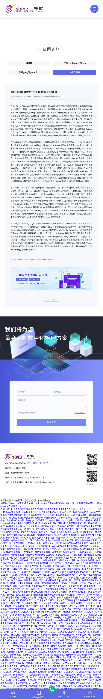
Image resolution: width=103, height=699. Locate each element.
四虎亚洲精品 (85, 646)
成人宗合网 (31, 680)
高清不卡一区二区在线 (33, 669)
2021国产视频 (84, 526)
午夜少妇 (30, 520)
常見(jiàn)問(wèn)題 (28, 72)
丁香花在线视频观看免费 (19, 637)
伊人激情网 (63, 652)
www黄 (59, 620)
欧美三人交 (86, 680)
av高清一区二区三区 (61, 512)
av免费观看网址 (87, 623)
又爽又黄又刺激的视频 (20, 620)
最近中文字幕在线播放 (18, 617)
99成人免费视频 (12, 512)
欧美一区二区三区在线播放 (65, 623)
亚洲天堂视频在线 (78, 592)
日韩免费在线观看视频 (63, 552)
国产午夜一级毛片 (74, 529)
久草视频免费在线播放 (90, 620)
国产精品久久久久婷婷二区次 (72, 632)
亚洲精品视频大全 (93, 523)
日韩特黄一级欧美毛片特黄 (78, 674)
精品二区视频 (57, 529)
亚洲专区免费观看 (48, 523)
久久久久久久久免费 (55, 509)
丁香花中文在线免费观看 (19, 557)
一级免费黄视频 (35, 646)
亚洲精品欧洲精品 (20, 569)
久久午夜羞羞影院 (71, 535)
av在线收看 (76, 555)
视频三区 (72, 646)
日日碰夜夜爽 (18, 555)
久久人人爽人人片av (46, 660)
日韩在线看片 (35, 543)
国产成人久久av (77, 557)
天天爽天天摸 (13, 649)
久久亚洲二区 (63, 555)
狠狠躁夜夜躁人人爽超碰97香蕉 (77, 686)
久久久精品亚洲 (81, 512)
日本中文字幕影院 (20, 632)
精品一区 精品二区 (26, 529)
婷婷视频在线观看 (63, 617)
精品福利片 (92, 557)
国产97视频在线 (17, 663)
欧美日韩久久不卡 (82, 566)
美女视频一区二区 (20, 677)
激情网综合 (43, 674)
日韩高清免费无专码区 (63, 540)
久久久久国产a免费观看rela (22, 614)
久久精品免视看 (23, 509)
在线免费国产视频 (41, 637)
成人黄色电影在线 (33, 549)
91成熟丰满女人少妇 (12, 660)
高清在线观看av (74, 640)
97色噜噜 (36, 557)
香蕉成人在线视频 (30, 649)
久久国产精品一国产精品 (38, 540)
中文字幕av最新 (75, 603)
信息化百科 (75, 72)
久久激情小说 (91, 603)
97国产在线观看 (79, 537)
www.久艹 (82, 595)
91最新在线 (19, 606)
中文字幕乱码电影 (32, 686)
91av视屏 (56, 572)
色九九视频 (68, 520)
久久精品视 (78, 617)
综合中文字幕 (58, 637)
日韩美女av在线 (12, 640)
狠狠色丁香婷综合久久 (58, 537)
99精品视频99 (67, 634)
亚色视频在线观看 (93, 529)
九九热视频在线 (39, 586)
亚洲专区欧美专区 (54, 595)
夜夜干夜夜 (15, 654)
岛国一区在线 (58, 640)
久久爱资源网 (33, 526)
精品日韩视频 (61, 557)
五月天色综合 (48, 620)
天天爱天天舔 (45, 680)
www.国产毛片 (20, 672)
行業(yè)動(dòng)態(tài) (75, 63)
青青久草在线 (18, 540)
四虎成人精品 (43, 623)
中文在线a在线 (46, 626)
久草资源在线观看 (33, 515)
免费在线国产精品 (67, 526)
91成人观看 (66, 609)
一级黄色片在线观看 (21, 592)
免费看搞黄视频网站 (17, 652)
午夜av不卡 (19, 546)
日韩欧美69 (53, 672)
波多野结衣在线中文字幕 (25, 626)
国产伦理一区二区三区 (41, 617)
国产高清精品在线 (69, 517)
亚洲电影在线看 (29, 597)
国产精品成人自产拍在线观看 (71, 666)
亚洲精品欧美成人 (13, 549)
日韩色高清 (92, 666)
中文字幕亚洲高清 (30, 583)
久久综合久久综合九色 (26, 657)
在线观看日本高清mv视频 (48, 520)
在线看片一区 (28, 640)
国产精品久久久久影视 (83, 612)
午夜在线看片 (71, 620)
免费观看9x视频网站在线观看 (40, 555)
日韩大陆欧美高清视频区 (70, 523)
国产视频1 (77, 586)
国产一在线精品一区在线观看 (21, 535)
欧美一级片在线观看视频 (14, 646)
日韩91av (56, 535)
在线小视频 (29, 660)
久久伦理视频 (43, 512)
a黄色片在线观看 (29, 532)
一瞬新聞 (28, 63)
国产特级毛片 (83, 597)
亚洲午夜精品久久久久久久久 (31, 666)
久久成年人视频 (30, 603)
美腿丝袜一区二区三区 (51, 563)
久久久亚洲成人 (51, 600)
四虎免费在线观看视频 (86, 600)
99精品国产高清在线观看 (68, 569)
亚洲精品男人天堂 (67, 575)
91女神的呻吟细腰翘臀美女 (45, 517)
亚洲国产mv (87, 535)
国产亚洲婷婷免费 (50, 583)
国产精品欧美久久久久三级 (29, 600)
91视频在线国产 (17, 577)
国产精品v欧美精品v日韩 (70, 629)
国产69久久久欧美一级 (60, 586)
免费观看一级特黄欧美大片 (37, 552)
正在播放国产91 (85, 654)
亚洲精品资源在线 (20, 643)
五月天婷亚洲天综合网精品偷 (36, 572)
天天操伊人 (36, 560)
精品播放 (30, 577)
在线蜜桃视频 (90, 640)
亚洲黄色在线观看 (47, 597)
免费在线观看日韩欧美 (56, 592)
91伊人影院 (38, 592)
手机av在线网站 (64, 657)
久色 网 (51, 666)
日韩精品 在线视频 (62, 566)
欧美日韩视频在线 (20, 560)
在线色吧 (82, 589)
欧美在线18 (44, 546)
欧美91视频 (90, 586)
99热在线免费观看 (46, 577)
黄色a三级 (73, 626)
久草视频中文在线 (72, 563)
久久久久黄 (87, 569)
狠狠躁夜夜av (63, 515)
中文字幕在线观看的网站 (85, 609)
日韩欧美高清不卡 (91, 563)
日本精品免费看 (83, 634)
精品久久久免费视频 (25, 623)
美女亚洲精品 (7, 623)
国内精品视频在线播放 (20, 517)
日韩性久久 (53, 609)
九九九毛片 (31, 546)
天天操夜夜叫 (28, 512)
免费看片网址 (52, 683)
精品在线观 (50, 669)
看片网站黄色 (43, 640)
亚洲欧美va (48, 557)
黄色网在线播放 (47, 657)
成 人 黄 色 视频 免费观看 (33, 537)
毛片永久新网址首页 (21, 575)
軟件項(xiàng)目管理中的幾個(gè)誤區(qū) (40, 259)
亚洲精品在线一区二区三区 (25, 563)
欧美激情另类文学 (71, 572)
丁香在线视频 (77, 652)
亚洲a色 (36, 620)
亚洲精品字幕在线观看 (86, 540)
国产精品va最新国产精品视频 (87, 657)
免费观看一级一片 (67, 589)
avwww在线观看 (59, 546)
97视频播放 (64, 612)
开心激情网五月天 (84, 663)
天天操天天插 (43, 535)
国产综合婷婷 (7, 526)
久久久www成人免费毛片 (44, 575)
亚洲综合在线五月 (52, 549)
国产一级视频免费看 (49, 580)
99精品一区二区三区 (70, 580)
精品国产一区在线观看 (61, 689)
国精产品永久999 (21, 586)
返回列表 (51, 300)
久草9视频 (18, 674)
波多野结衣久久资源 (36, 606)
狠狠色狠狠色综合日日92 (63, 654)
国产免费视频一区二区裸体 (38, 566)
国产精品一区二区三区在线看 (42, 652)
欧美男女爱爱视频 (18, 609)
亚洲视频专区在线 (31, 634)
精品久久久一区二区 (53, 543)
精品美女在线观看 (67, 560)
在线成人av (43, 529)
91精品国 (17, 686)
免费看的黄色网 (50, 612)
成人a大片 (95, 512)
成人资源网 (38, 509)
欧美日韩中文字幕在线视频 (24, 580)
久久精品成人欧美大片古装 (70, 669)
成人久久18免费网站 (57, 606)
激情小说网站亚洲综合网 (38, 663)
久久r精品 (20, 526)
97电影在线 (91, 637)
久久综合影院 (56, 674)
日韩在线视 (58, 680)
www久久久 (87, 572)
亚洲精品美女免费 (75, 637)
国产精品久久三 (49, 526)
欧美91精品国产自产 (78, 546)
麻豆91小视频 (7, 566)
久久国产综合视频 (50, 634)
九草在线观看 (65, 532)
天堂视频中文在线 (11, 532)
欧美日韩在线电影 (20, 629)
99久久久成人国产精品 (41, 677)
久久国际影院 (67, 600)
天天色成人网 (72, 680)
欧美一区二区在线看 (10, 634)
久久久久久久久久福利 (67, 577)
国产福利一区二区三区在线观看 (41, 589)
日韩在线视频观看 (66, 597)
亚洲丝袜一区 (13, 583)
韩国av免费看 (84, 683)
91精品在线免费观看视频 (66, 677)
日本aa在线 (94, 632)
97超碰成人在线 (79, 515)
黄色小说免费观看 (89, 577)
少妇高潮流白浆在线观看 (42, 569)
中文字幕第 (49, 515)
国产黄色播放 (87, 677)
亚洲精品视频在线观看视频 (36, 654)
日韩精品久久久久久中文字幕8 (26, 612)
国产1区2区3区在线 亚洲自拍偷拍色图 (25, 595)
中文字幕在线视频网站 (55, 646)
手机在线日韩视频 (28, 523)
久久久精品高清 (83, 552)
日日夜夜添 (70, 595)
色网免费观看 (49, 560)
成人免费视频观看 (38, 672)
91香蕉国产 (90, 629)
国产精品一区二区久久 (63, 663)
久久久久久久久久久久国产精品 (75, 672)
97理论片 (19, 566)
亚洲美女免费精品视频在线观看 (77, 549)
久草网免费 (83, 575)
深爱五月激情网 (68, 683)
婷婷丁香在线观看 (73, 543)
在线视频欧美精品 (16, 520)
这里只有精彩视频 (84, 520)
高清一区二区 (7, 509)
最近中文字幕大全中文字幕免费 (56, 649)
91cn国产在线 (80, 532)
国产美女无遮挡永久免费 (36, 689)
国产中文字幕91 (81, 649)
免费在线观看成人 (39, 643)
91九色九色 (30, 674)
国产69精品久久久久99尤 (69, 660)
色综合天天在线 (77, 606)
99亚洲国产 (61, 626)
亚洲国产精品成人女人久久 (74, 614)
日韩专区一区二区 (48, 532)
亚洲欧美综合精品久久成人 (43, 632)
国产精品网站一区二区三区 (30, 683)
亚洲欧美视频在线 (83, 689)
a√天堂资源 (18, 680)
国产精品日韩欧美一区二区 (73, 583)
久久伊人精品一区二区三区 (43, 629)
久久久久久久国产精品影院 (52, 603)
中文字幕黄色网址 (86, 560)
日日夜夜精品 (13, 537)
